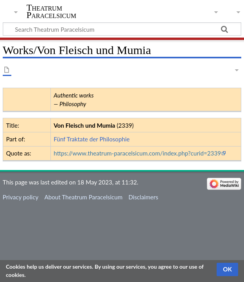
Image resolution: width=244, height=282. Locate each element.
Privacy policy (20, 197)
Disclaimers (143, 197)
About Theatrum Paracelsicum (83, 197)
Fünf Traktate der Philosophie (91, 139)
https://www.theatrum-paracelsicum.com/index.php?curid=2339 (137, 153)
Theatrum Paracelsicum (51, 11)
